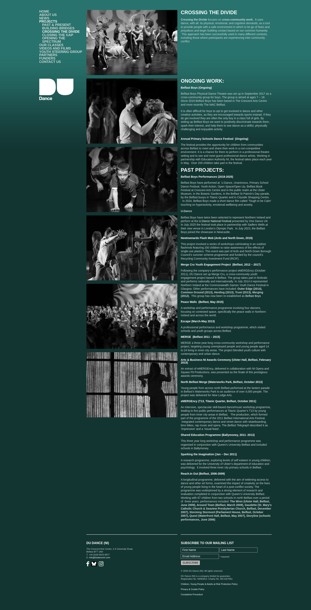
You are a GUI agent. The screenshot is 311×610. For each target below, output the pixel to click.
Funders (47, 58)
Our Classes (51, 45)
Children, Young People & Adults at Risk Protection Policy (209, 584)
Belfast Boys (253, 296)
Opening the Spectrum (53, 40)
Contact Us (50, 62)
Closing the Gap (57, 35)
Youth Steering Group (60, 52)
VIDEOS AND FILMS (55, 48)
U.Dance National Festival (215, 221)
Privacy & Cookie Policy (192, 589)
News (44, 18)
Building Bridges (58, 28)
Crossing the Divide (61, 32)
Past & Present (56, 25)
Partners (48, 55)
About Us (48, 15)
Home (44, 11)
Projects (48, 21)
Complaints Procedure (192, 594)
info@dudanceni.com (99, 557)
